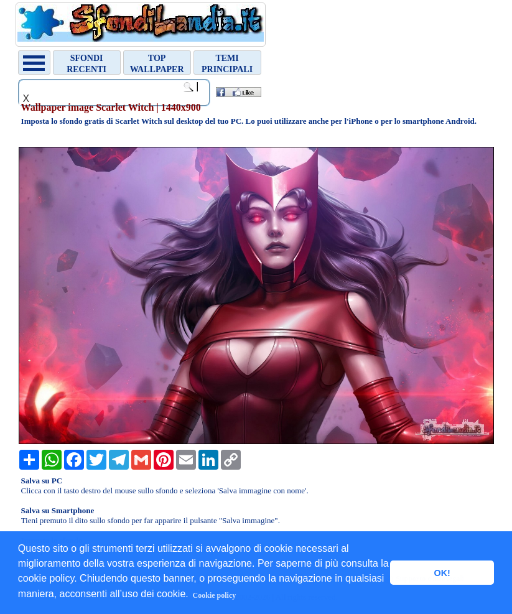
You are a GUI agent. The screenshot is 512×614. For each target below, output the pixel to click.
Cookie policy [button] (214, 595)
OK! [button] (442, 573)
